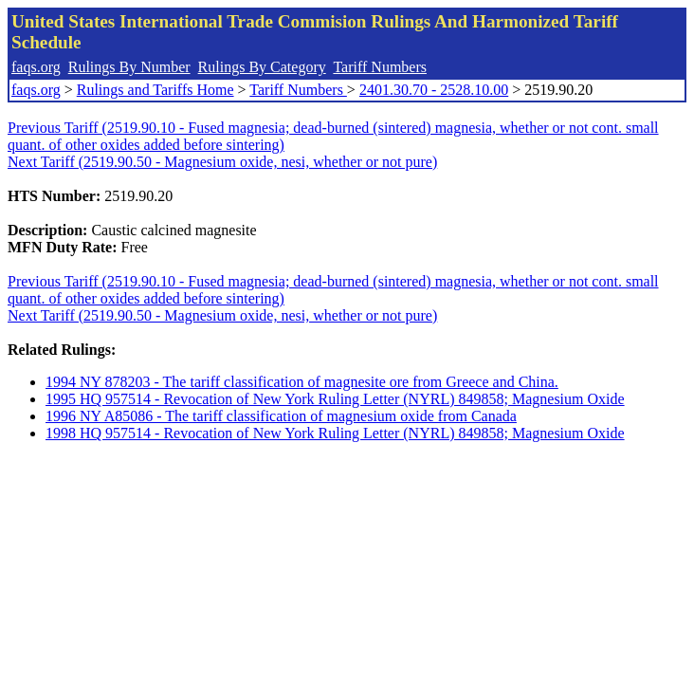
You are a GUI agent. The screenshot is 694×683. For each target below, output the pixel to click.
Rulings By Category (262, 67)
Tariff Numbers (380, 67)
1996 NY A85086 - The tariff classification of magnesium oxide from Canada (281, 416)
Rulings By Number (129, 67)
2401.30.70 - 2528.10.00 (433, 90)
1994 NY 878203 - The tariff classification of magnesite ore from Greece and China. (302, 382)
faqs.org (36, 67)
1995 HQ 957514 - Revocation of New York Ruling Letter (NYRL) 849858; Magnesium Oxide (335, 399)
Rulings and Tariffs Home (155, 90)
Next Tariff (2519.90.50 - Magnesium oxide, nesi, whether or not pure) (222, 162)
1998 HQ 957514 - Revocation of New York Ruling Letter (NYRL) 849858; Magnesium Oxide (335, 433)
